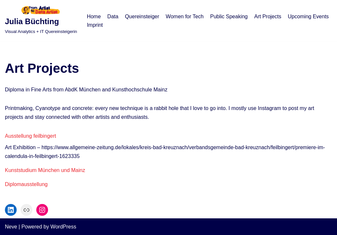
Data (112, 16)
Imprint (95, 25)
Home (94, 16)
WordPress (63, 226)
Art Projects (267, 16)
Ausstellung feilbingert (30, 136)
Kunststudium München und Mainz (45, 170)
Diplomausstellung (26, 184)
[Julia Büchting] (41, 21)
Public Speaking (229, 16)
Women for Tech (185, 16)
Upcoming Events (308, 16)
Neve (11, 226)
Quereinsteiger (142, 16)
